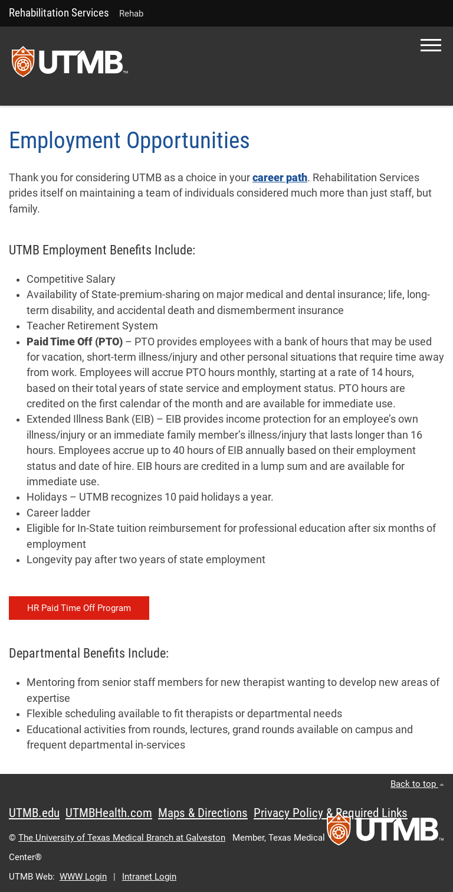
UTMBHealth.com (108, 813)
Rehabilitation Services (59, 12)
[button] (431, 45)
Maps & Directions (203, 813)
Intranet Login (149, 876)
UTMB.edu (34, 813)
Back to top (417, 784)
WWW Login (83, 876)
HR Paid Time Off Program (79, 608)
